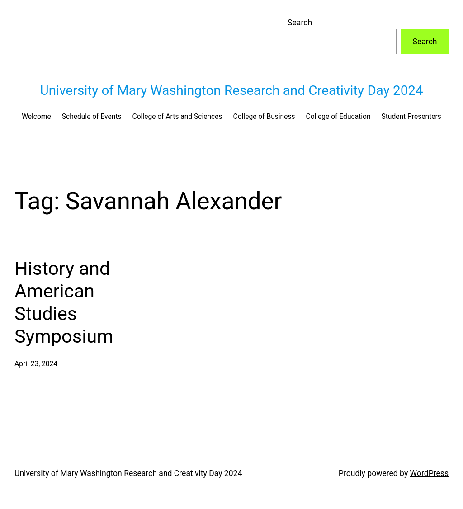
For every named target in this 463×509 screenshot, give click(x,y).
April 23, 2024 (35, 364)
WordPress (429, 473)
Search (300, 22)
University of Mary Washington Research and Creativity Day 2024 (231, 90)
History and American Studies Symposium (63, 302)
